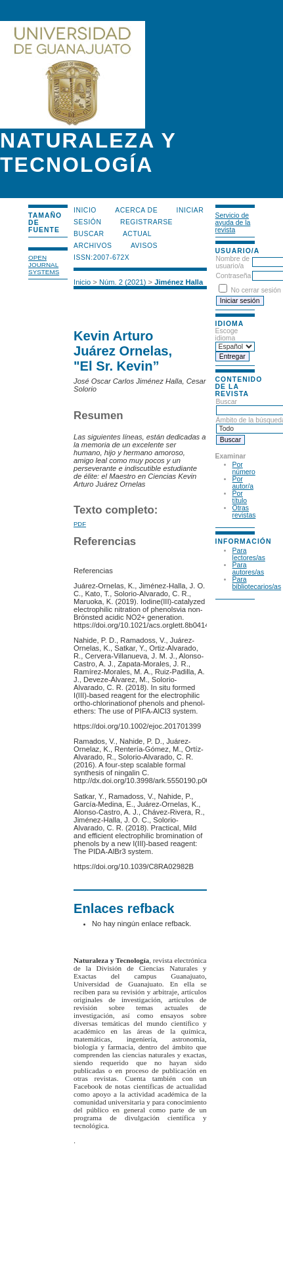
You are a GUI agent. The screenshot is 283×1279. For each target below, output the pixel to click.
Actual (137, 233)
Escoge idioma (226, 334)
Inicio (85, 210)
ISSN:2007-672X (101, 257)
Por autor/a (242, 483)
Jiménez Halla (178, 282)
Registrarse (146, 222)
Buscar (89, 233)
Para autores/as (248, 568)
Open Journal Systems (43, 264)
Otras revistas (244, 511)
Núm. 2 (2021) (122, 282)
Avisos (144, 245)
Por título (240, 497)
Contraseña (233, 275)
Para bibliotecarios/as (257, 583)
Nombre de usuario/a (233, 262)
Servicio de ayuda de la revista (233, 222)
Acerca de (136, 210)
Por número (243, 468)
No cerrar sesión (255, 290)
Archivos (93, 245)
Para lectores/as (248, 554)
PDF (80, 523)
